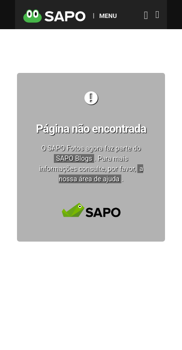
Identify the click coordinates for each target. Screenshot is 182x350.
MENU (107, 15)
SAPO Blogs (74, 158)
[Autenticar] (146, 16)
